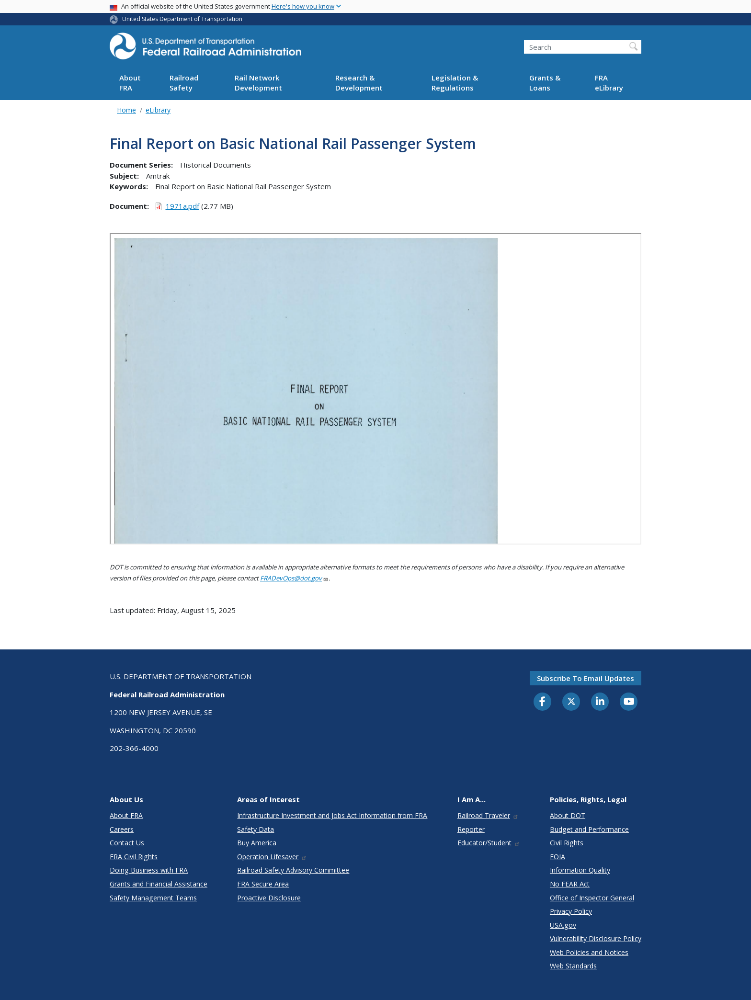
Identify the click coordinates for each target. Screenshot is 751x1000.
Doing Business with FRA (149, 870)
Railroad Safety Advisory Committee (293, 870)
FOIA (557, 856)
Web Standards (573, 965)
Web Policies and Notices (589, 952)
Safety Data (255, 829)
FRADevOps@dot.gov (294, 578)
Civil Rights (566, 842)
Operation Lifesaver (272, 856)
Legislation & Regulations (455, 82)
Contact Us (127, 842)
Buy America (256, 842)
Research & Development (359, 82)
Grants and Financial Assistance (158, 883)
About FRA (130, 82)
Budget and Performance (589, 829)
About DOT (567, 815)
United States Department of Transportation (182, 19)
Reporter (471, 829)
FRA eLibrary (609, 82)
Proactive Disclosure (269, 897)
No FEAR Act (570, 883)
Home (126, 109)
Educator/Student (488, 842)
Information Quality (580, 870)
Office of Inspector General (592, 897)
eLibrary (158, 109)
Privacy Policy (571, 911)
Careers (122, 829)
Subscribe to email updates (585, 678)
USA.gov (563, 925)
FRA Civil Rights (134, 856)
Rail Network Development (258, 82)
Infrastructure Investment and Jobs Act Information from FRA (332, 815)
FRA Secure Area (263, 883)
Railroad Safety (184, 82)
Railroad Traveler (488, 815)
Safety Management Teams (153, 897)
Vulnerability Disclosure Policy (595, 938)
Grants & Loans (544, 82)
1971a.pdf (182, 206)
